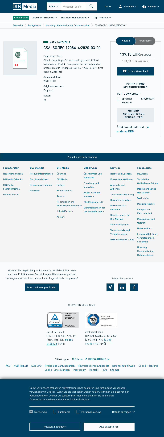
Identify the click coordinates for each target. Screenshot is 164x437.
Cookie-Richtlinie (79, 399)
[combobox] (79, 6)
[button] (127, 6)
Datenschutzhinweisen (42, 399)
